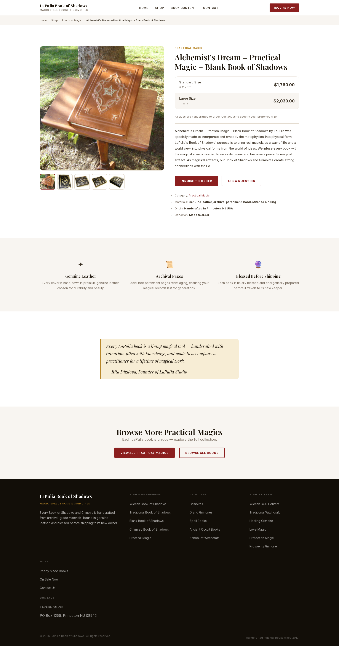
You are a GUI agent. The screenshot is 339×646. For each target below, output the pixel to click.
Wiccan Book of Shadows (148, 504)
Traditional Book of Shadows (150, 512)
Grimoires (196, 504)
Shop (159, 8)
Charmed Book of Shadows (149, 529)
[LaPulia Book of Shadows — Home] (64, 7)
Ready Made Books (54, 571)
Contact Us (47, 588)
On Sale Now (49, 579)
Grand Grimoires (201, 512)
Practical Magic (72, 20)
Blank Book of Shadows (147, 521)
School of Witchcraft (204, 538)
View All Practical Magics (144, 453)
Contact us (228, 116)
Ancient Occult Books (205, 529)
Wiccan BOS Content (264, 504)
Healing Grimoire (261, 521)
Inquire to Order (196, 181)
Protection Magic (261, 538)
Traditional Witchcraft (264, 512)
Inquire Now (284, 7)
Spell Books (198, 521)
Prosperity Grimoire (263, 546)
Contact (211, 8)
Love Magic (257, 529)
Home (143, 8)
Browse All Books (202, 453)
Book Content (183, 8)
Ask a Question (242, 181)
